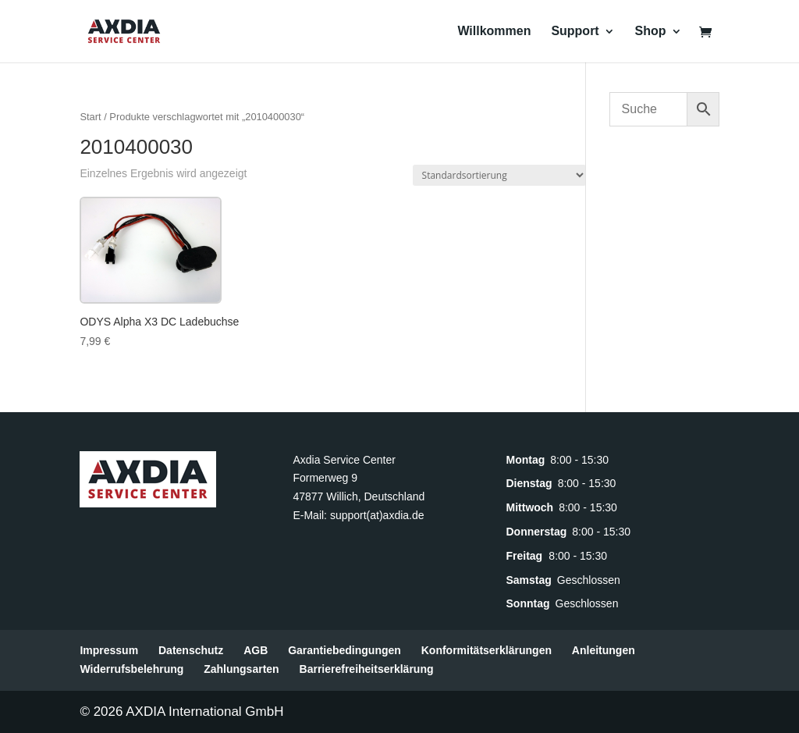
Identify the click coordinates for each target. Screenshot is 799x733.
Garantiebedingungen (344, 650)
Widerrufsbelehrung (131, 669)
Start (90, 117)
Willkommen (494, 31)
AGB (255, 650)
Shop (650, 31)
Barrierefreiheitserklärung (367, 669)
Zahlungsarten (241, 669)
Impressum (109, 650)
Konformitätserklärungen (486, 650)
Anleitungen (603, 650)
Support (574, 31)
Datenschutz (190, 650)
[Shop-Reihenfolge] (499, 175)
